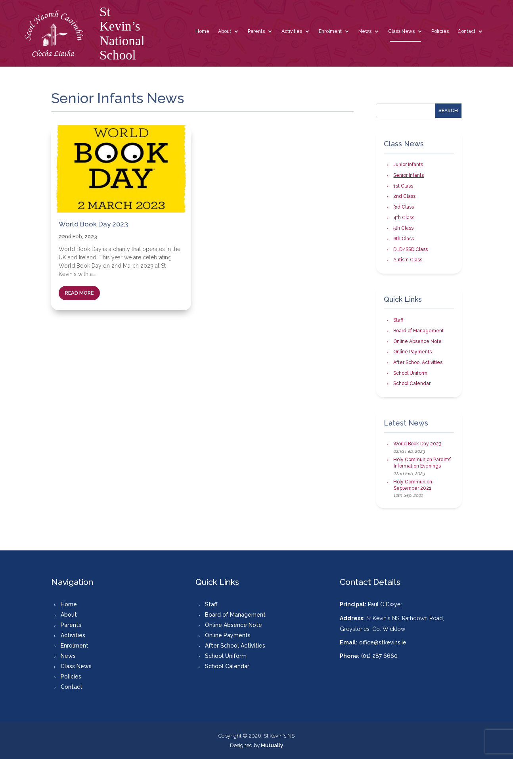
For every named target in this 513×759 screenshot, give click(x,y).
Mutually (272, 745)
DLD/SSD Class (410, 249)
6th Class (403, 239)
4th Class (403, 217)
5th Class (403, 228)
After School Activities (417, 362)
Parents (256, 31)
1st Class (403, 186)
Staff (398, 320)
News (364, 31)
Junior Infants (408, 164)
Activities (291, 31)
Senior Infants (408, 175)
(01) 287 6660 (379, 656)
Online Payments (412, 352)
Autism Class (407, 260)
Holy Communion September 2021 (412, 485)
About (224, 31)
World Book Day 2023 (93, 224)
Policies (440, 31)
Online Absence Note (417, 341)
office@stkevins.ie (382, 642)
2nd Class (404, 196)
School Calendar (412, 383)
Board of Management (418, 331)
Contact (466, 31)
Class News (401, 31)
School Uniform (410, 373)
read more (79, 293)
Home (202, 31)
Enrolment (330, 31)
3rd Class (403, 207)
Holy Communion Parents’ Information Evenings (422, 463)
